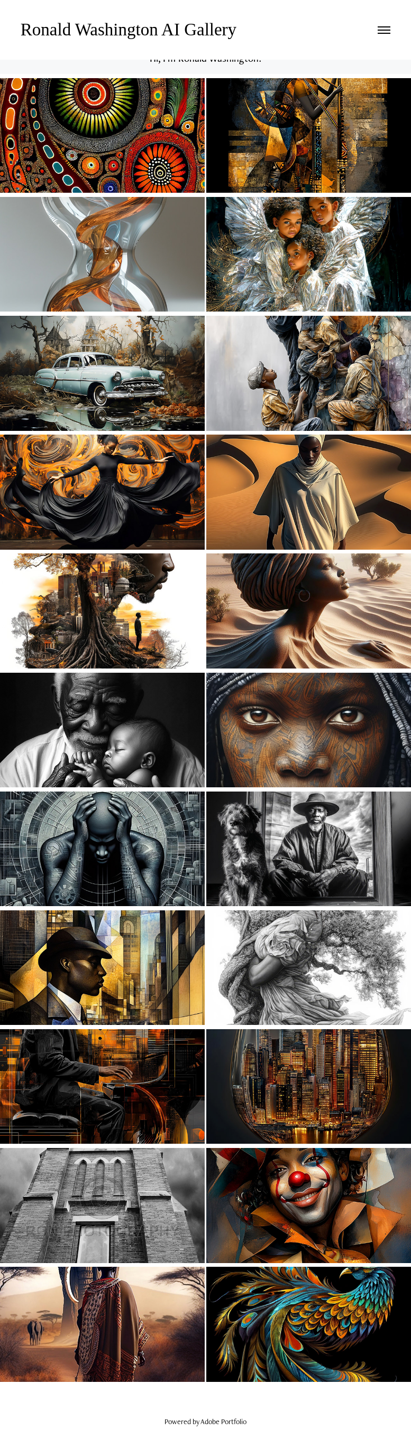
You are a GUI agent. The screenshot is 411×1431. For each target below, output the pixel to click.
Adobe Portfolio (223, 1421)
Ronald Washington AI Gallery (131, 29)
